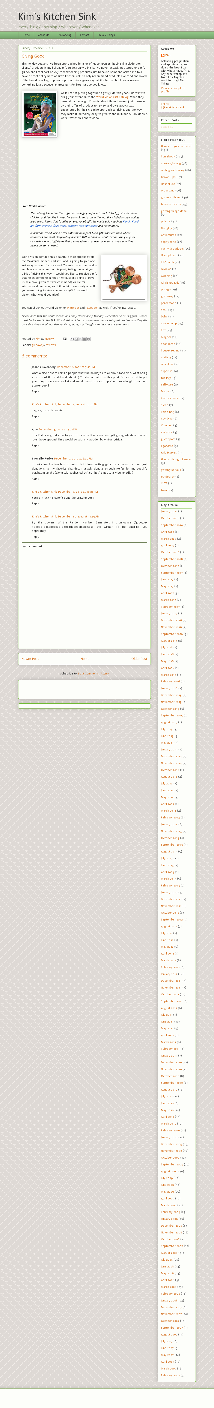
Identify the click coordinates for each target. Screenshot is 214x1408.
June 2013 (167, 865)
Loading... (167, 126)
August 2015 (169, 722)
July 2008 (167, 1259)
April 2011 (167, 1035)
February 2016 (170, 681)
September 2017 (172, 572)
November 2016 (171, 627)
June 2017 (167, 579)
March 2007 (168, 1368)
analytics (166, 432)
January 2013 (169, 892)
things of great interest (176, 146)
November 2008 (171, 1232)
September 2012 (172, 919)
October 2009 (170, 1157)
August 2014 (169, 776)
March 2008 (168, 1286)
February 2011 (170, 1048)
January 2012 (169, 974)
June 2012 (167, 940)
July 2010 (167, 1096)
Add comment (32, 546)
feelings (166, 377)
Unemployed (169, 255)
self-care (167, 384)
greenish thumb (171, 197)
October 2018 (170, 552)
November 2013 (171, 831)
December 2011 (171, 980)
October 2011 (170, 994)
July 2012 (166, 933)
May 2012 (167, 946)
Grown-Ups (168, 177)
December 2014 (171, 756)
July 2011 (166, 1014)
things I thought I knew (176, 459)
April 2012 (167, 953)
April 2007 (167, 1361)
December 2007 (171, 1307)
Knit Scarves (169, 452)
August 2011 (169, 1008)
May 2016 (167, 661)
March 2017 (168, 600)
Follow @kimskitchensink (173, 105)
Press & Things (106, 35)
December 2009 (171, 1144)
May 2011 (167, 1028)
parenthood (168, 303)
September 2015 (172, 715)
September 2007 (172, 1327)
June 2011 (167, 1021)
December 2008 (171, 1225)
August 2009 (169, 1171)
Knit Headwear (170, 398)
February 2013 (170, 885)
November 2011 (171, 987)
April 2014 (167, 804)
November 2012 (171, 906)
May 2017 (167, 586)
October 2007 (170, 1320)
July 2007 (167, 1341)
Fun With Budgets (172, 248)
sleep (164, 405)
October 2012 (170, 912)
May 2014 (167, 797)
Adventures (168, 235)
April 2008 (167, 1280)
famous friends (171, 204)
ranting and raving (172, 170)
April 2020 (167, 532)
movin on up (169, 323)
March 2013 (168, 878)
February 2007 (170, 1375)
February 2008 (170, 1293)
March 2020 (168, 538)
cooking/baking (171, 163)
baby (164, 316)
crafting (166, 357)
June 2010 (167, 1103)
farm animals (43, 225)
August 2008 (169, 1252)
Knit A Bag (167, 412)
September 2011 (172, 1001)
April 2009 (167, 1198)
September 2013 (172, 844)
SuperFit (166, 371)
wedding (166, 275)
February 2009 (170, 1212)
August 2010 (169, 1089)
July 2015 (167, 729)
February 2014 (170, 817)
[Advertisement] (47, 688)
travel (165, 490)
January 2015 (169, 749)
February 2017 (170, 606)
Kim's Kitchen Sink (57, 16)
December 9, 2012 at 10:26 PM (78, 491)
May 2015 (167, 742)
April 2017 (167, 593)
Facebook (92, 307)
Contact (84, 35)
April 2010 (167, 1116)
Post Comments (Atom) (93, 673)
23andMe (167, 446)
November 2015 (171, 702)
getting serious (171, 469)
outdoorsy (168, 476)
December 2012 (171, 899)
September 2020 (172, 525)
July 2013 (167, 858)
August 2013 (169, 851)
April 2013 (167, 872)
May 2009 (167, 1191)
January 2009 (169, 1218)
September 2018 (172, 559)
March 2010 (168, 1123)
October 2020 (170, 518)
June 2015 (167, 736)
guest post (168, 439)
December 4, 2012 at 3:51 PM (58, 429)
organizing (168, 190)
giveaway (38, 345)
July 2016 (167, 647)
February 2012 (170, 967)
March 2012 (168, 960)
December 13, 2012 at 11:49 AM (78, 516)
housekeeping (170, 350)
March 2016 (168, 674)
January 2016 (169, 688)
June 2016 (167, 654)
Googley (166, 228)
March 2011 (168, 1042)
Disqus (165, 391)
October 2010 (170, 1076)
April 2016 (167, 668)
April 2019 (167, 545)
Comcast (166, 425)
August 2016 (169, 640)
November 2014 (171, 763)
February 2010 (170, 1130)
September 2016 (172, 634)
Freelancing (64, 35)
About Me (43, 35)
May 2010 (167, 1110)
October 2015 (170, 708)
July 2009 (167, 1178)
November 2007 (171, 1314)
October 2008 (170, 1239)
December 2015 (171, 695)
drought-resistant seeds (82, 225)
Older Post (139, 659)
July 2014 (167, 783)
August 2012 (169, 926)
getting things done (174, 211)
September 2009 (172, 1164)
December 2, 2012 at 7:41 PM (76, 367)
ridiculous (167, 364)
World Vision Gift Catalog (112, 97)
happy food (168, 241)
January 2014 (169, 824)
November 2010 (171, 1069)
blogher (166, 337)
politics (165, 221)
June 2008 (167, 1266)
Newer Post (30, 659)
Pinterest (73, 307)
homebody (168, 156)
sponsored (168, 343)
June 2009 (167, 1184)
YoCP (164, 309)
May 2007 (167, 1354)
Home (26, 35)
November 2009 (171, 1150)
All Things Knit (170, 282)
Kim (167, 55)
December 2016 (171, 620)
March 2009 (168, 1205)
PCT (163, 330)
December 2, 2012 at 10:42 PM (78, 404)
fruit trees (59, 225)
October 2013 (170, 838)
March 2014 (168, 810)
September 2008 (172, 1246)
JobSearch (167, 262)
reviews (51, 345)
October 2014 (170, 770)
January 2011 (169, 1055)
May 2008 (167, 1273)
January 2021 (169, 511)
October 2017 (170, 566)
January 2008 (169, 1300)
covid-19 (167, 418)
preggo (166, 289)
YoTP (164, 483)
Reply (35, 391)
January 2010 (169, 1137)
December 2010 (171, 1062)
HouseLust (168, 183)
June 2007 (167, 1348)
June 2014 (167, 790)
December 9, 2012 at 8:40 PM (73, 458)
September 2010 (172, 1082)
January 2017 (169, 613)
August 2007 (169, 1334)
